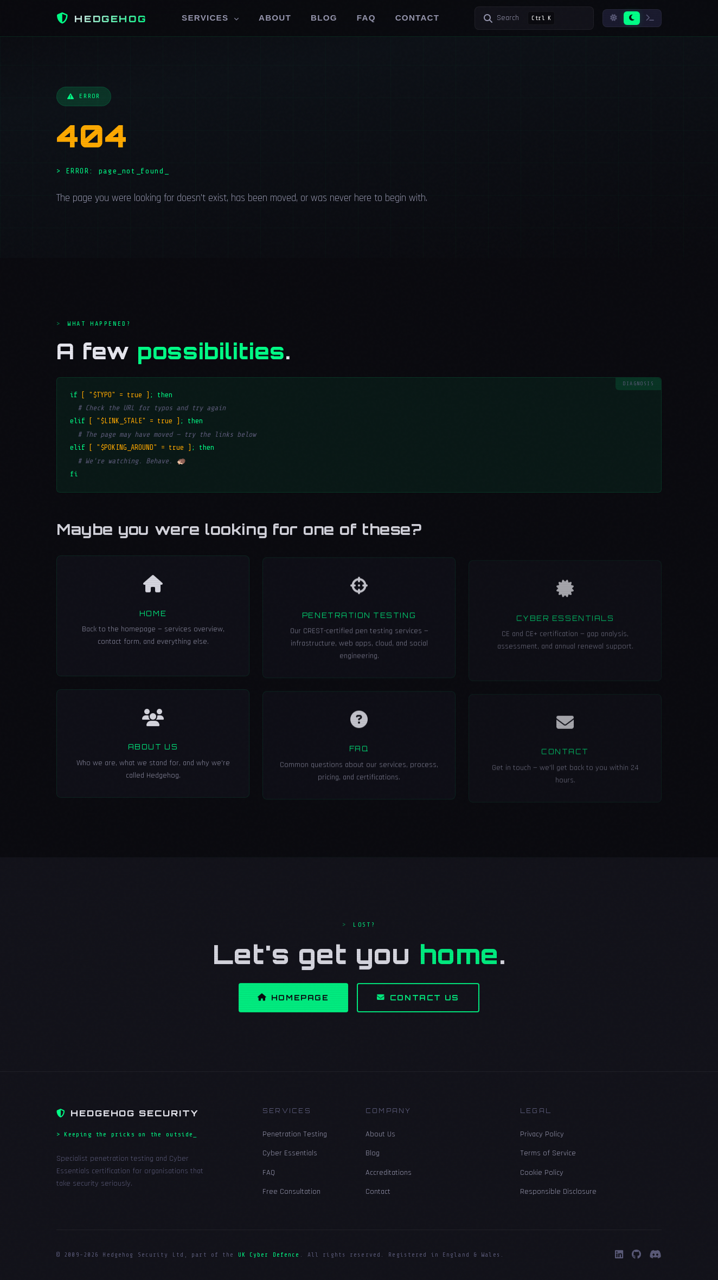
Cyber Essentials (289, 1153)
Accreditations (389, 1173)
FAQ (366, 17)
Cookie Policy (541, 1173)
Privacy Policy (542, 1134)
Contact (417, 17)
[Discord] (656, 1255)
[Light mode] (614, 18)
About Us (380, 1134)
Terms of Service (548, 1153)
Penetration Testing (294, 1134)
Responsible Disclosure (558, 1192)
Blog (324, 17)
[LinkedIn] (619, 1255)
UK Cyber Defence (269, 1254)
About (275, 17)
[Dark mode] (632, 18)
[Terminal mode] (650, 18)
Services (210, 17)
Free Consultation (291, 1192)
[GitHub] (636, 1255)
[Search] (534, 18)
